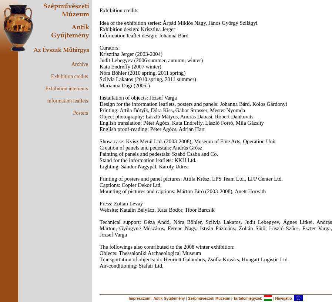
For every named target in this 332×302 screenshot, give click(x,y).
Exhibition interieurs (67, 88)
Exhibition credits (69, 76)
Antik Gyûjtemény (169, 298)
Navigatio (283, 298)
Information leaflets (67, 101)
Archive (79, 64)
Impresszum (139, 298)
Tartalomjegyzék (247, 298)
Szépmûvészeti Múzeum (209, 298)
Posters (80, 113)
